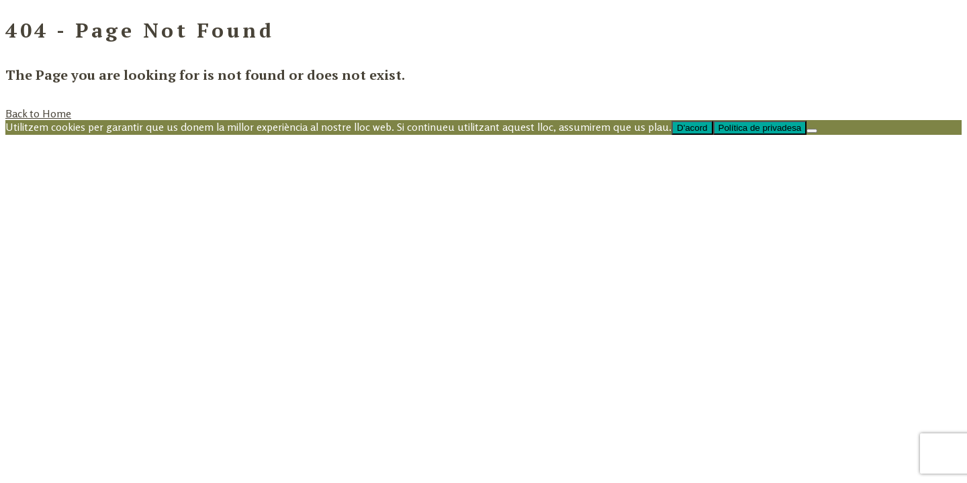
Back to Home (38, 113)
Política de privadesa (760, 128)
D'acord (692, 128)
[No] (812, 131)
